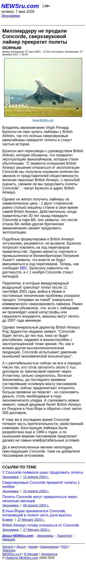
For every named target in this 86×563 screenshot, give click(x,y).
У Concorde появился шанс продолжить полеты (42, 472)
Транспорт (64, 536)
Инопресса (49, 554)
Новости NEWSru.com (22, 558)
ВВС (23, 268)
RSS (64, 547)
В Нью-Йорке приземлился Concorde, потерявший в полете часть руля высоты (37, 513)
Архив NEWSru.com (43, 120)
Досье (20, 547)
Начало (8, 547)
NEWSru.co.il (11, 554)
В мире (7, 519)
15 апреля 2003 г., (36, 477)
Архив (32, 547)
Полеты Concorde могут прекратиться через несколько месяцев (39, 499)
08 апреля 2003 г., (36, 505)
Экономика (10, 16)
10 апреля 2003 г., (36, 491)
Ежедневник (49, 547)
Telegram (9, 550)
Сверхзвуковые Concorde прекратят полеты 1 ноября (41, 485)
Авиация (8, 539)
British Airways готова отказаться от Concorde (40, 525)
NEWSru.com (20, 6)
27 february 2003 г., (31, 519)
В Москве (31, 554)
